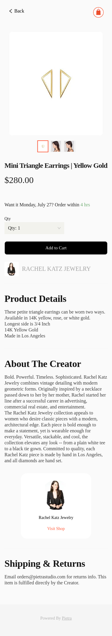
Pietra (67, 618)
